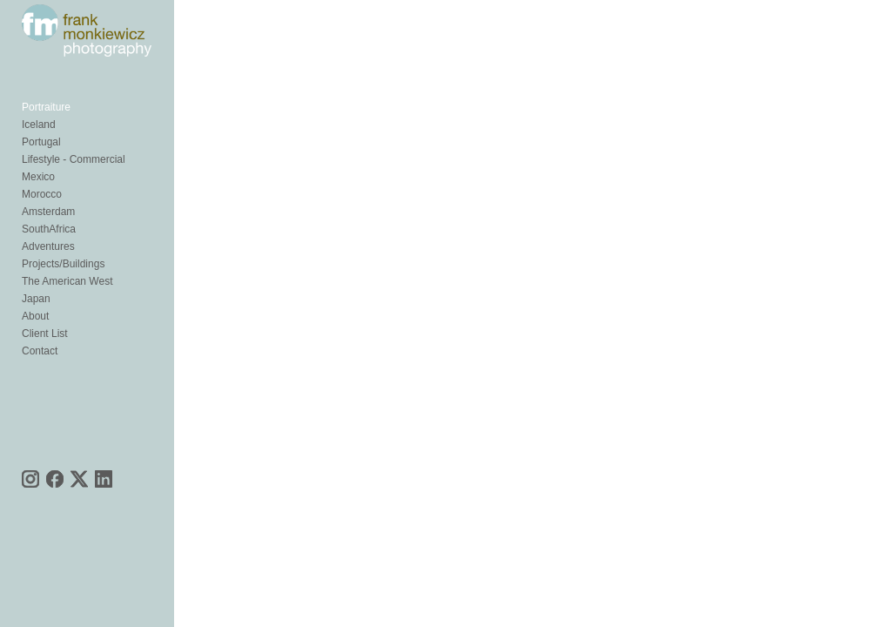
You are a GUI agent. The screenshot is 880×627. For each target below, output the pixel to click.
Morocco (42, 198)
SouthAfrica (49, 232)
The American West (67, 285)
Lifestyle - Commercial (73, 163)
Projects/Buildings (63, 267)
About (35, 320)
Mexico (38, 180)
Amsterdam (48, 215)
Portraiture (46, 110)
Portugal (41, 145)
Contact (39, 354)
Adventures (48, 250)
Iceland (39, 128)
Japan (36, 302)
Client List (45, 337)
